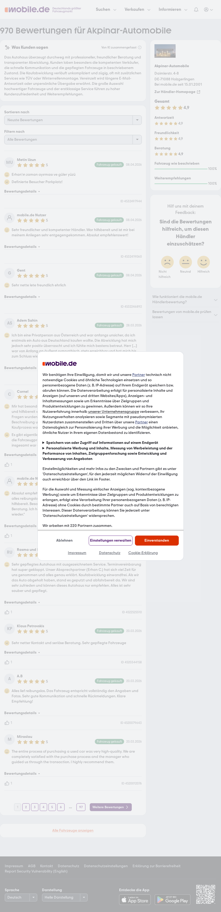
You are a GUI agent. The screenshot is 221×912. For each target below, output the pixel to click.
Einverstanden (156, 540)
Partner (138, 374)
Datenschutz (109, 553)
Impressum (77, 553)
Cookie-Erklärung (143, 553)
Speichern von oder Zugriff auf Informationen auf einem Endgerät (102, 442)
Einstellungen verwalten (110, 540)
